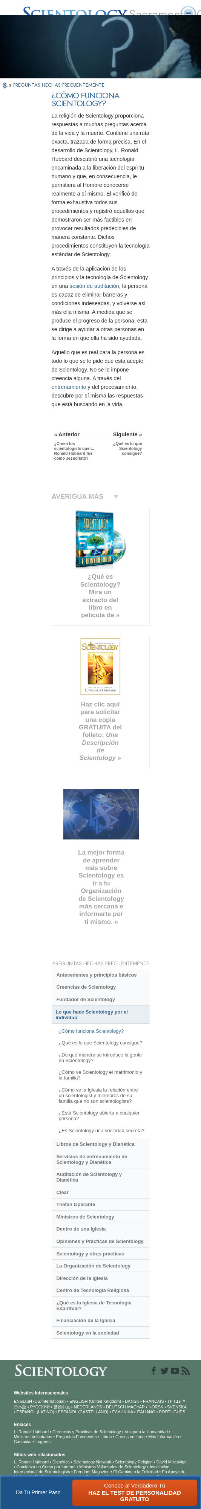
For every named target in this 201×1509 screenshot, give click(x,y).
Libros (106, 1436)
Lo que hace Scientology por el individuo (92, 1014)
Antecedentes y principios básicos (96, 975)
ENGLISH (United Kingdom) (95, 1401)
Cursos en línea (129, 1436)
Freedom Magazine (92, 1471)
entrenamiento (69, 387)
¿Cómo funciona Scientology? (91, 1031)
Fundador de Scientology (85, 999)
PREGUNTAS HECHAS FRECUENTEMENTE (58, 85)
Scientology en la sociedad (87, 1333)
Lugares (43, 1441)
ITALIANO (146, 1412)
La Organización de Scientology (93, 1266)
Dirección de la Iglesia (81, 1278)
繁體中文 (62, 1407)
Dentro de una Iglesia (81, 1229)
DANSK (132, 1401)
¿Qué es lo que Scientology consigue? (100, 1043)
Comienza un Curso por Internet (46, 1467)
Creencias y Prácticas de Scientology (86, 1431)
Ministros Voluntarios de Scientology (112, 1467)
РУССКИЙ (40, 1407)
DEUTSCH (116, 1407)
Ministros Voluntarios (33, 1436)
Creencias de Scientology (86, 987)
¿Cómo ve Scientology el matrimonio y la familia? (100, 1075)
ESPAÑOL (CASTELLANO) (83, 1412)
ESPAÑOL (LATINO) (35, 1412)
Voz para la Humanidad (146, 1431)
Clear (62, 1192)
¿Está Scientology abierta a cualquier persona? (99, 1115)
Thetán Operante (75, 1204)
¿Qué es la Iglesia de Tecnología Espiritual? (93, 1305)
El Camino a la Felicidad (136, 1471)
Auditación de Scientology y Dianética (88, 1177)
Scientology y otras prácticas (90, 1254)
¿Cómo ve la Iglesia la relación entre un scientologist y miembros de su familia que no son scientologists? (98, 1095)
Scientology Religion (134, 1462)
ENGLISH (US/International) (40, 1401)
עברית (175, 1401)
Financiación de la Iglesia (85, 1320)
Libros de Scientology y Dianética (95, 1144)
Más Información (163, 1436)
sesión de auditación (94, 286)
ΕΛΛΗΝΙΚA (122, 1412)
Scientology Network (92, 1462)
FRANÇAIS (153, 1401)
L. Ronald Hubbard (31, 1431)
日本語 (20, 1407)
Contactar (23, 1441)
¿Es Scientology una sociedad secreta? (101, 1130)
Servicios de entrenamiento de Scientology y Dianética (91, 1159)
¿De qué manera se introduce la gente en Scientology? (100, 1057)
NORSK (156, 1407)
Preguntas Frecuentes (76, 1436)
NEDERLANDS (88, 1407)
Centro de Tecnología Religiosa (92, 1290)
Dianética (61, 1462)
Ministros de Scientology (85, 1217)
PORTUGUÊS (172, 1412)
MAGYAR (136, 1407)
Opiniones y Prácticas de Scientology (99, 1241)
